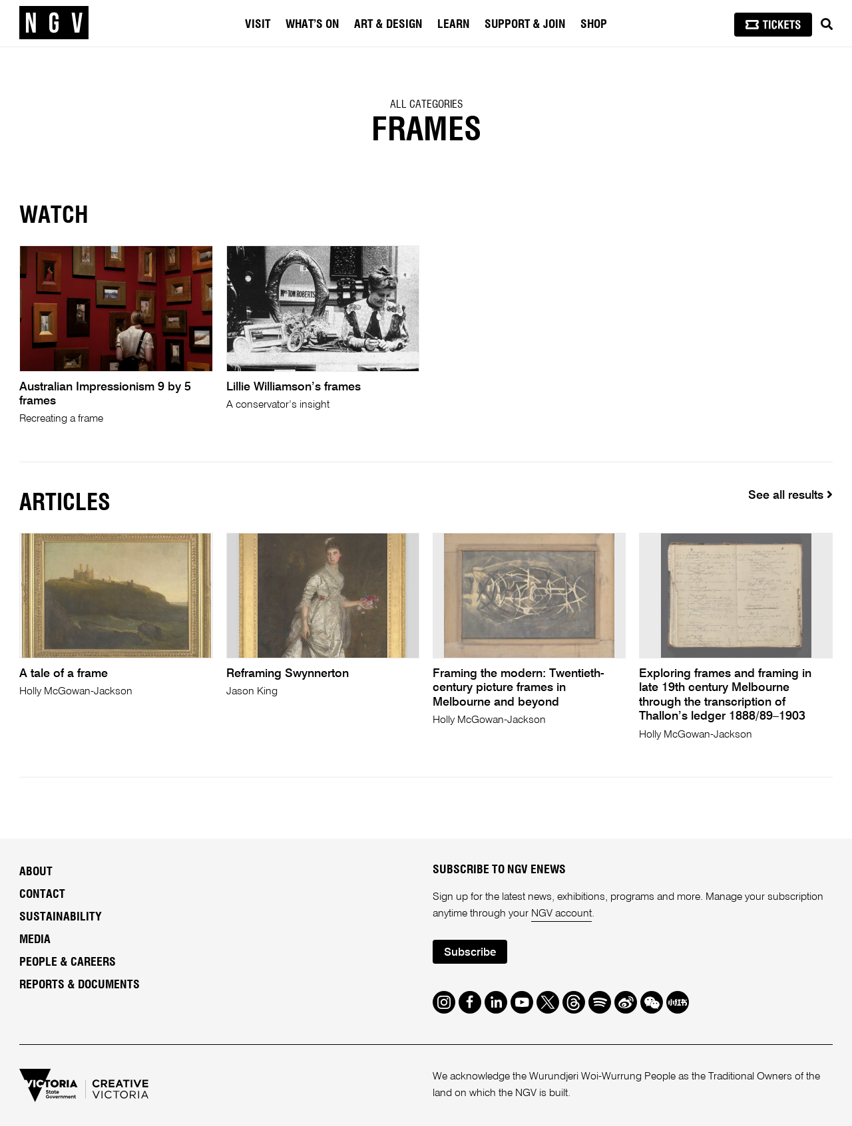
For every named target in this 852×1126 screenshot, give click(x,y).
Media (35, 940)
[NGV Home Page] (54, 23)
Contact (42, 895)
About (36, 872)
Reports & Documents (79, 985)
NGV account (561, 914)
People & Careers (67, 962)
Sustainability (60, 917)
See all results (790, 495)
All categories (426, 104)
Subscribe (470, 952)
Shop (593, 25)
